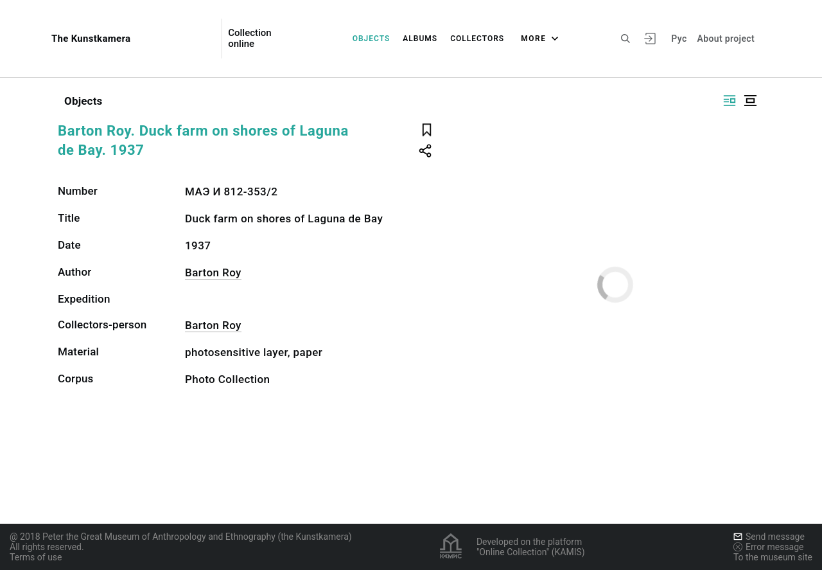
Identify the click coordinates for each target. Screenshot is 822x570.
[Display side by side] (729, 100)
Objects (371, 38)
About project (726, 38)
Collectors (477, 38)
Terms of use (36, 557)
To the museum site (772, 557)
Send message (769, 536)
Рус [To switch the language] (678, 38)
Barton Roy (213, 272)
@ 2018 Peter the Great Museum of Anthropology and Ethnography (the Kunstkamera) (181, 536)
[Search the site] (625, 38)
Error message (768, 547)
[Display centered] (750, 100)
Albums (420, 38)
